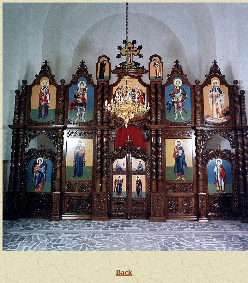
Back (124, 272)
